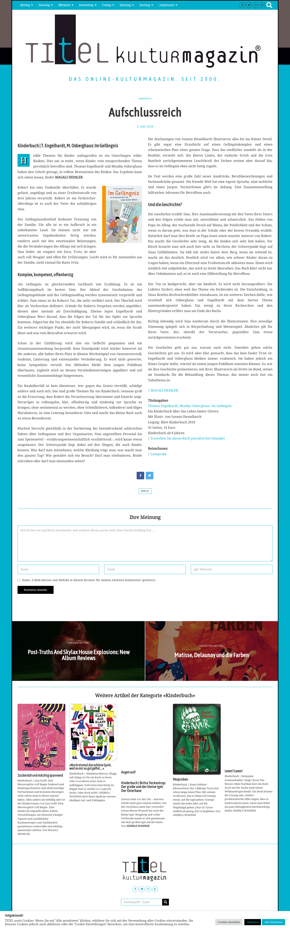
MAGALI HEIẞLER (164, 390)
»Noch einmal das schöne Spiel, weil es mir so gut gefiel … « (90, 767)
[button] (165, 902)
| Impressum (166, 5)
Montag (25, 5)
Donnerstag (86, 5)
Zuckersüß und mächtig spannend (40, 775)
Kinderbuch (145, 98)
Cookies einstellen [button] (229, 922)
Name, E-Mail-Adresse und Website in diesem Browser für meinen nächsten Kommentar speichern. (89, 580)
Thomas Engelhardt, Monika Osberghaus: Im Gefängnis (190, 406)
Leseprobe (159, 454)
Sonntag (144, 5)
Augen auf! (128, 772)
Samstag (125, 5)
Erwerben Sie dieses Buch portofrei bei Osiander (188, 438)
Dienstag (44, 5)
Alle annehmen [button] (273, 922)
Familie (145, 491)
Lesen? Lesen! (233, 771)
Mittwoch (64, 5)
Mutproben (180, 779)
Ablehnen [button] (253, 922)
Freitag (106, 5)
